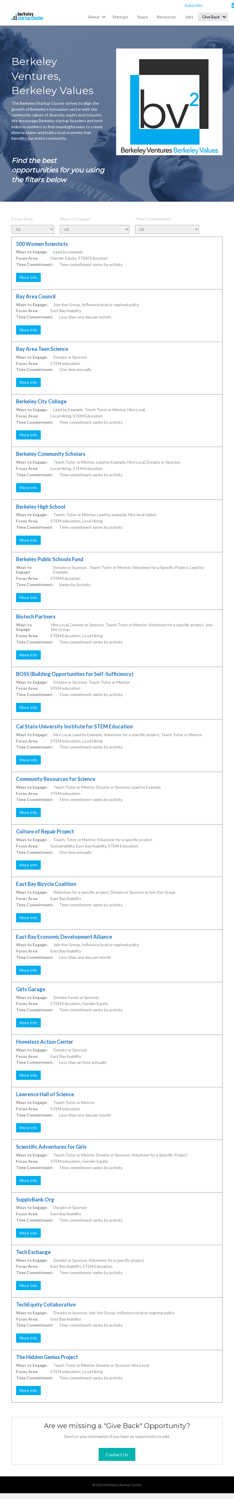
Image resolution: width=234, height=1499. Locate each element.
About (94, 16)
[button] (104, 17)
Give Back (211, 16)
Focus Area (22, 218)
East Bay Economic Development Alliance (64, 937)
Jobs (189, 16)
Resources (166, 16)
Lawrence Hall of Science (45, 1094)
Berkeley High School (40, 506)
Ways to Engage (75, 218)
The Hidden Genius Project (47, 1357)
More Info (28, 277)
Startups (120, 16)
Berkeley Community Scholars (50, 454)
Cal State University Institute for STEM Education (74, 726)
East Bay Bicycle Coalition (46, 884)
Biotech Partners (36, 616)
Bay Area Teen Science (42, 349)
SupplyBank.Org (35, 1199)
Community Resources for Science (55, 779)
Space (142, 16)
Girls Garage (30, 989)
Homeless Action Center (44, 1042)
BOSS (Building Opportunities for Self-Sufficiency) (74, 674)
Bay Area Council (36, 296)
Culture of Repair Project (45, 831)
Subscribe (193, 5)
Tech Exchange (33, 1252)
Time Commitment (153, 218)
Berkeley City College (41, 401)
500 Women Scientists (42, 244)
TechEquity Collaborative (46, 1304)
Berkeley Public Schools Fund (49, 559)
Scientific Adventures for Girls (51, 1147)
